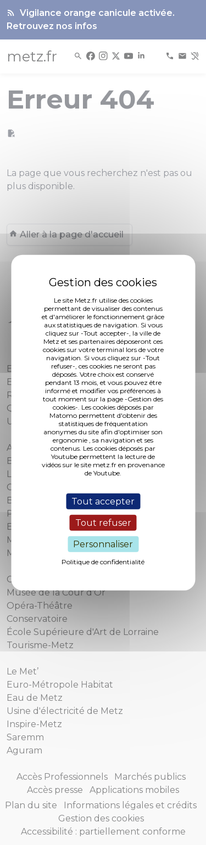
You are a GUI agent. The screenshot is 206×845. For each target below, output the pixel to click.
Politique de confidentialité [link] (103, 562)
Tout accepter (103, 501)
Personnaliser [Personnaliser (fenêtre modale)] (103, 544)
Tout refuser (103, 522)
